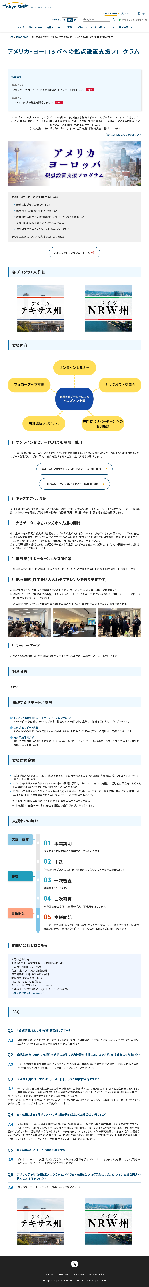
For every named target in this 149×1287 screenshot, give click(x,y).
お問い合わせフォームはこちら (28, 992)
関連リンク (63, 1274)
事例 (69, 27)
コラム (80, 27)
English (143, 13)
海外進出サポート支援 (26, 727)
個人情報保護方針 (96, 1274)
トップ (21, 27)
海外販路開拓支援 (24, 737)
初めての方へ (35, 27)
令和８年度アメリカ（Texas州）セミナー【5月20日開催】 (74, 469)
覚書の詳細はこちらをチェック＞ (123, 134)
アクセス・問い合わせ (101, 27)
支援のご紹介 (22, 37)
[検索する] (114, 19)
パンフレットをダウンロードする (74, 253)
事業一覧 (123, 27)
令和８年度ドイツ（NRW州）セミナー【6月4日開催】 (74, 484)
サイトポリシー (78, 1274)
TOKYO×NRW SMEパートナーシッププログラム (42, 717)
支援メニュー (53, 27)
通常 (70, 19)
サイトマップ (128, 13)
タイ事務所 (111, 13)
